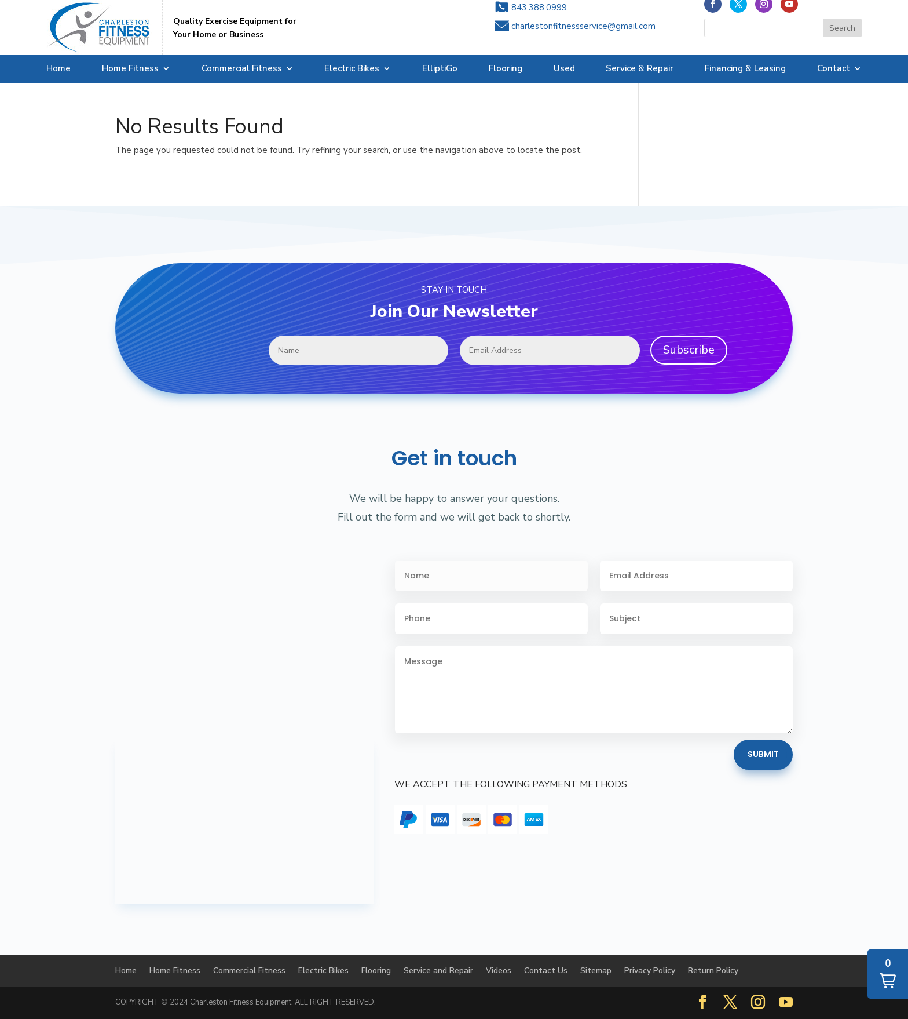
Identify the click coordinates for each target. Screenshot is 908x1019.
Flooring (505, 69)
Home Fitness (130, 69)
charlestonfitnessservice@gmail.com (583, 36)
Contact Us (546, 970)
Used (564, 69)
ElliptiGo (439, 69)
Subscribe (689, 350)
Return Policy (713, 970)
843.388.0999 (539, 18)
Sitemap (596, 970)
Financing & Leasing (745, 69)
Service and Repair (438, 970)
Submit (763, 754)
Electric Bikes (351, 69)
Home (58, 69)
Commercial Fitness (242, 69)
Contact (833, 69)
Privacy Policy (649, 970)
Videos (498, 970)
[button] (887, 974)
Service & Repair (639, 69)
